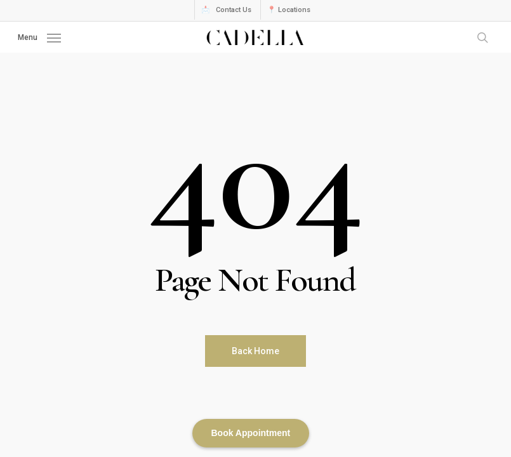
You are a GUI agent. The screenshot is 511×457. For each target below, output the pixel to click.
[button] (39, 36)
